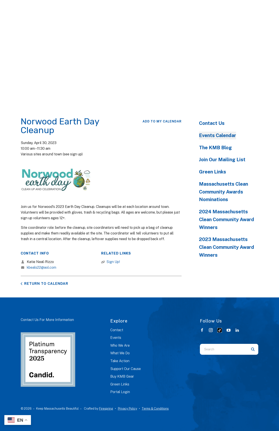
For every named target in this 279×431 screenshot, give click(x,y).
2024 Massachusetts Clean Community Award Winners (226, 219)
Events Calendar (217, 135)
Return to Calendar (46, 284)
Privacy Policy (127, 408)
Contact (116, 330)
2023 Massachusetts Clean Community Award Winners (226, 247)
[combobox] (223, 349)
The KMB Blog (215, 147)
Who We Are (120, 345)
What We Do (120, 353)
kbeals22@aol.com (41, 267)
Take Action (119, 361)
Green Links (212, 172)
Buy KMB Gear (122, 376)
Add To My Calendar (162, 121)
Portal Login (120, 392)
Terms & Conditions (155, 408)
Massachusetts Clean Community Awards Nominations (223, 191)
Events (115, 338)
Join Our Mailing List (222, 159)
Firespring (106, 408)
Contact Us (212, 123)
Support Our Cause (125, 369)
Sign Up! (113, 262)
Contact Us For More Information (47, 320)
